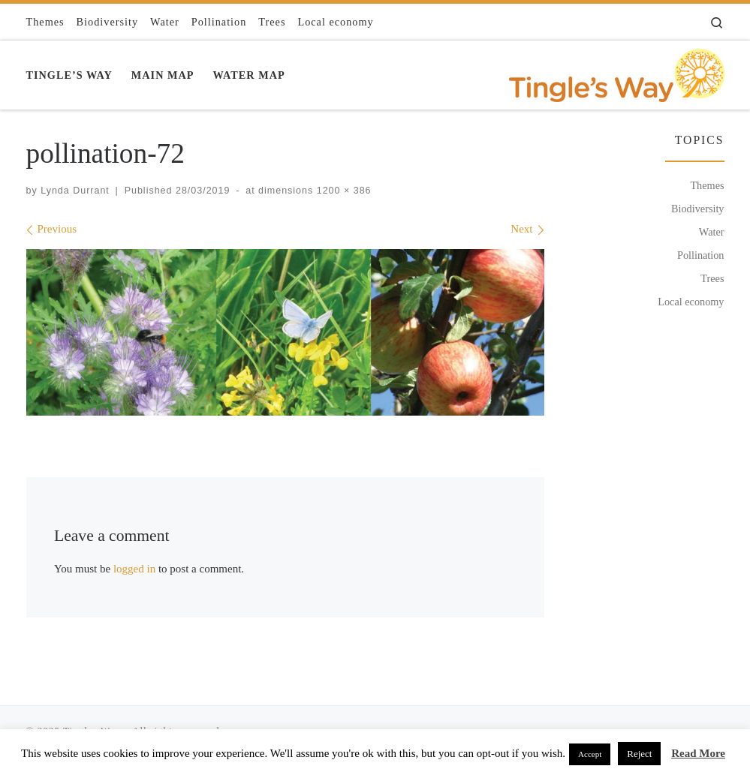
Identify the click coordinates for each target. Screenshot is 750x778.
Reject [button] (639, 753)
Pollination (700, 255)
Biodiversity (697, 209)
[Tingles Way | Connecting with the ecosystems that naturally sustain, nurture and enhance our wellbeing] (616, 72)
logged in (134, 569)
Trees (712, 278)
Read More (698, 753)
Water (711, 232)
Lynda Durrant (75, 190)
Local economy (691, 302)
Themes (707, 185)
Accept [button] (589, 753)
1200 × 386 (342, 190)
